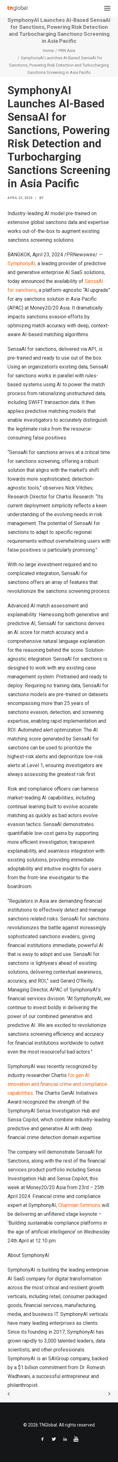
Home (48, 50)
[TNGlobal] (17, 8)
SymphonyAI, (22, 263)
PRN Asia (67, 50)
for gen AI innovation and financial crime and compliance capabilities (57, 1084)
